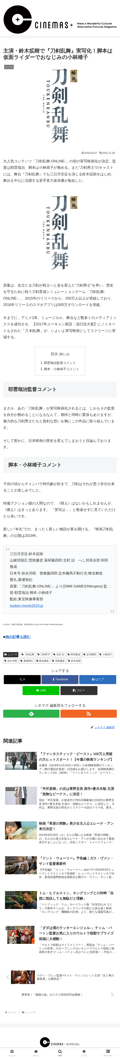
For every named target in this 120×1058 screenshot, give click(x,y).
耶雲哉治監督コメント (60, 363)
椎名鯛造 (42, 661)
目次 (54, 354)
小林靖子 (105, 654)
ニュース (10, 654)
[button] (78, 690)
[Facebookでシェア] (60, 679)
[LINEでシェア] (41, 690)
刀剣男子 (44, 654)
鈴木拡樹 (74, 661)
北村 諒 (58, 654)
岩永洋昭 (10, 661)
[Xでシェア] (22, 679)
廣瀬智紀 (26, 661)
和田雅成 (74, 654)
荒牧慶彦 (58, 661)
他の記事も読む (18, 637)
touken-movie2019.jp (26, 606)
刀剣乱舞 (28, 654)
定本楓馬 (89, 654)
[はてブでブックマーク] (97, 679)
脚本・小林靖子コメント (61, 369)
